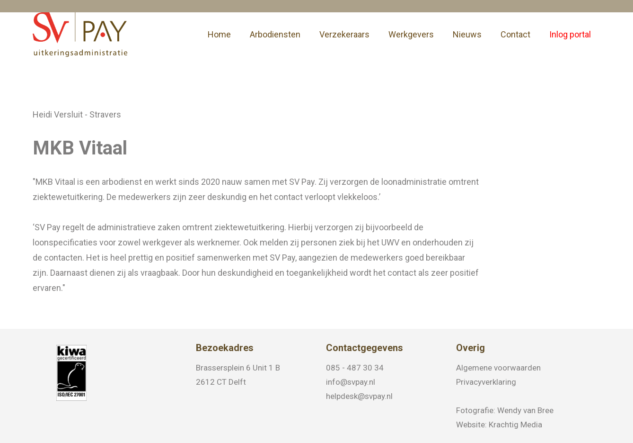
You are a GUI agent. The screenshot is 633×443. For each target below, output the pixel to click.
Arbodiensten (275, 34)
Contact (515, 34)
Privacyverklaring (486, 382)
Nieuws (467, 34)
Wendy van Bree (525, 410)
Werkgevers (411, 34)
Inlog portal (570, 34)
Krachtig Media (515, 424)
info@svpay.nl (350, 382)
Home (219, 34)
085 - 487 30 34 (355, 367)
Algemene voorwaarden (498, 367)
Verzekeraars (344, 34)
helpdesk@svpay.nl (359, 396)
